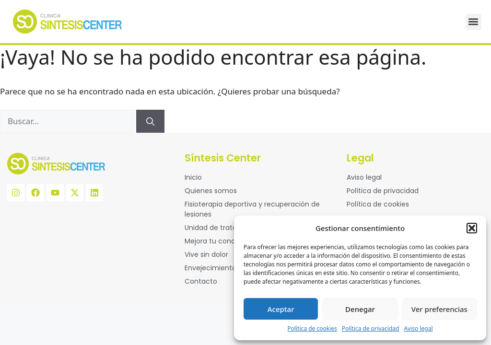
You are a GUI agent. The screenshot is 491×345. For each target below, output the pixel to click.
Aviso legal (418, 328)
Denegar (360, 309)
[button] (472, 228)
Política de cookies (312, 328)
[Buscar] (150, 121)
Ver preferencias (439, 309)
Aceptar (281, 309)
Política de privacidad (370, 328)
